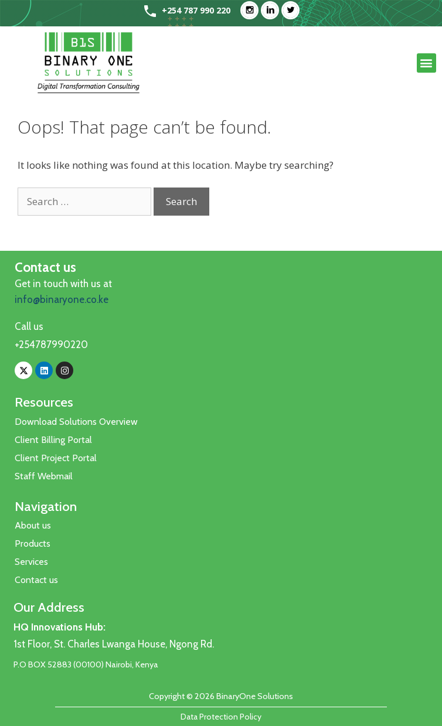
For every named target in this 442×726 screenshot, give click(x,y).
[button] (426, 63)
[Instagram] (252, 10)
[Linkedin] (273, 10)
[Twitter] (293, 10)
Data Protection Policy (221, 716)
